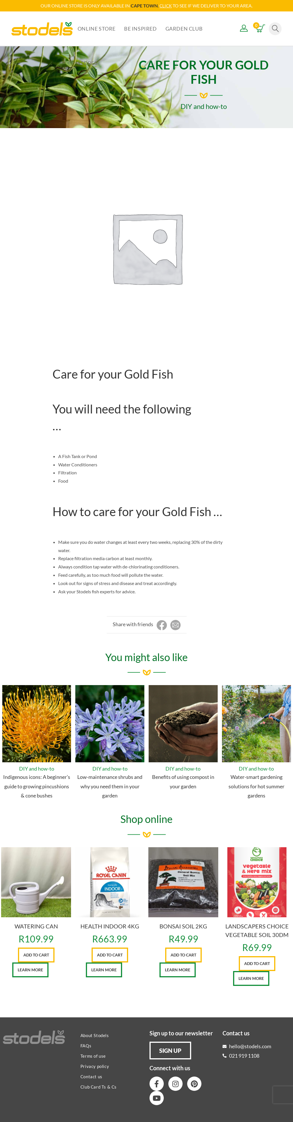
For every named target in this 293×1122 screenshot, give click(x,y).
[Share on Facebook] (161, 625)
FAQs (85, 1045)
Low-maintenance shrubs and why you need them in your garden (109, 785)
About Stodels (94, 1035)
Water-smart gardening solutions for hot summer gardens (256, 785)
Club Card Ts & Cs (98, 1086)
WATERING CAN (36, 925)
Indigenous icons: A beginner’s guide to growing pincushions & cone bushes (36, 785)
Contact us (91, 1076)
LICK (167, 5)
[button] (170, 1050)
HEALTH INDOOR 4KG (109, 925)
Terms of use (93, 1055)
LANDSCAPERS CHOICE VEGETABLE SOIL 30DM (257, 930)
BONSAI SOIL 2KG (183, 925)
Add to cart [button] (36, 954)
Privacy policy (94, 1066)
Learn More (30, 969)
